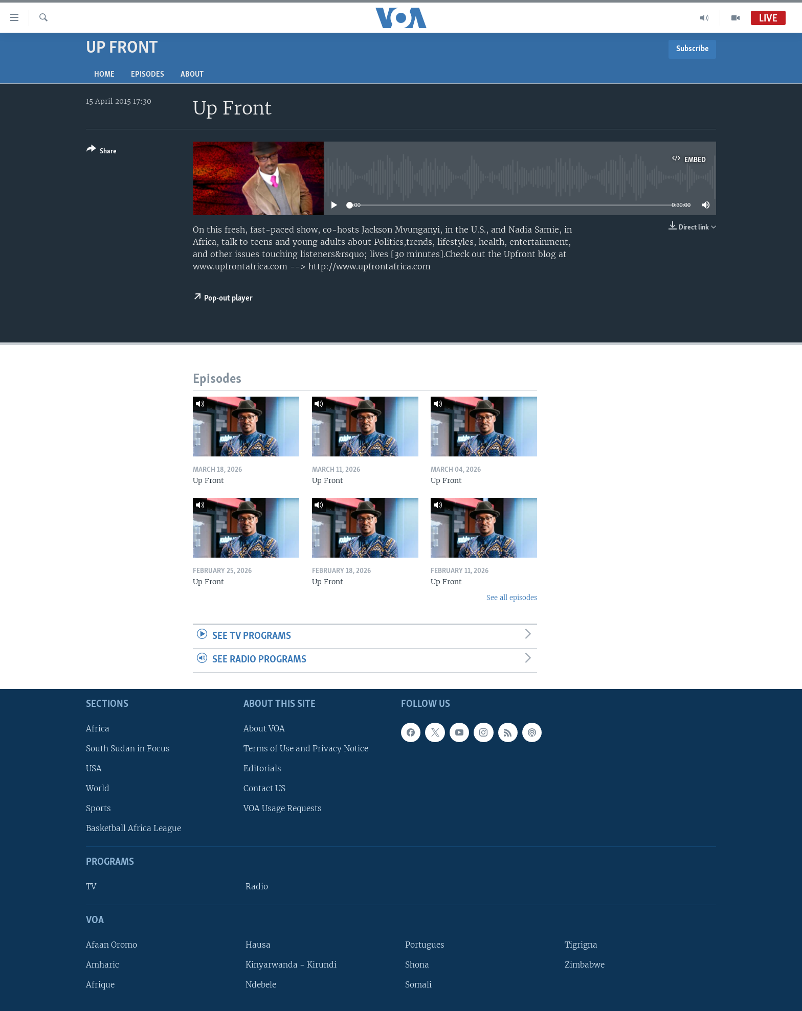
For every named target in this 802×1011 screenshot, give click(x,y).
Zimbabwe (585, 965)
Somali (418, 985)
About (192, 75)
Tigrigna (581, 945)
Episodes (147, 75)
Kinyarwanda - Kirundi (291, 965)
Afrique (100, 985)
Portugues (424, 945)
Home (104, 75)
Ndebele (261, 985)
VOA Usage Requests (282, 808)
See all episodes (511, 597)
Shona (417, 965)
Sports (98, 808)
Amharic (102, 965)
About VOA (264, 728)
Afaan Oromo (111, 945)
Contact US (264, 788)
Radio (257, 886)
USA (94, 768)
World (97, 788)
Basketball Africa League (133, 828)
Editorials (262, 768)
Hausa (258, 945)
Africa (97, 728)
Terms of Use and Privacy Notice (305, 748)
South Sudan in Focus (128, 748)
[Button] (101, 152)
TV (91, 886)
